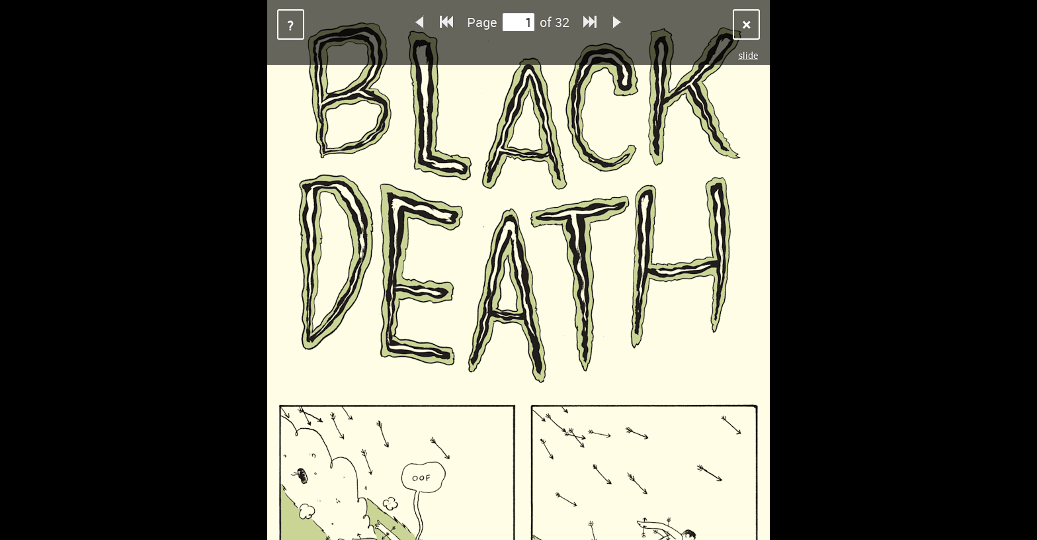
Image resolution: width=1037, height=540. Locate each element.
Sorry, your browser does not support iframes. (518, 270)
